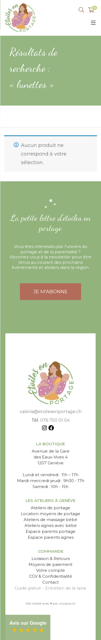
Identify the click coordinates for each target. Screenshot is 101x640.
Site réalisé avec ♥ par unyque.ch (50, 603)
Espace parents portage (50, 531)
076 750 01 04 (55, 420)
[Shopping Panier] (91, 10)
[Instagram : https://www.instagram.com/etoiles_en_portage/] (44, 429)
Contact (50, 582)
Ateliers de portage (50, 507)
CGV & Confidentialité (50, 576)
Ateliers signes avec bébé (51, 525)
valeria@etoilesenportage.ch (51, 411)
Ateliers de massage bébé (50, 519)
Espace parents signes (51, 537)
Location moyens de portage (50, 513)
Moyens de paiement (50, 564)
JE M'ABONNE (50, 292)
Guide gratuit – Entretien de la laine (50, 588)
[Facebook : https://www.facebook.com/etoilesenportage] (51, 429)
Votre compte (50, 570)
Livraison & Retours (51, 558)
